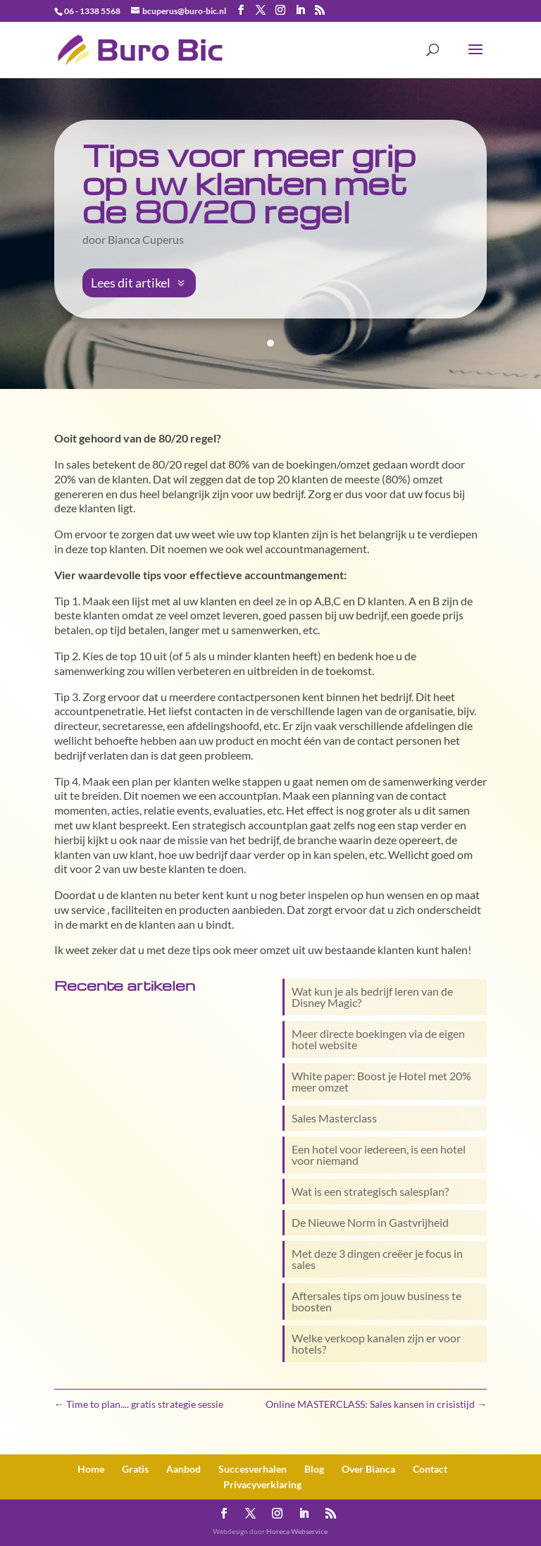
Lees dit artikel (130, 282)
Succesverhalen (252, 1469)
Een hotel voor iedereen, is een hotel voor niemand (379, 1154)
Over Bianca (368, 1469)
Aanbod (183, 1469)
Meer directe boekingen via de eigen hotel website (378, 1039)
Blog (314, 1469)
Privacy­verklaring (262, 1484)
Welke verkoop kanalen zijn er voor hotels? (376, 1343)
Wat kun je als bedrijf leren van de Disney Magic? (372, 996)
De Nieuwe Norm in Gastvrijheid (370, 1222)
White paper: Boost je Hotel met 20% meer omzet (381, 1081)
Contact (430, 1469)
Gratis (135, 1469)
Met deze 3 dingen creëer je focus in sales (377, 1259)
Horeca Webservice (297, 1531)
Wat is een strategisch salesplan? (370, 1191)
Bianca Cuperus (146, 239)
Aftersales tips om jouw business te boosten (376, 1301)
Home (90, 1469)
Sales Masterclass (334, 1118)
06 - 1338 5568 (92, 11)
